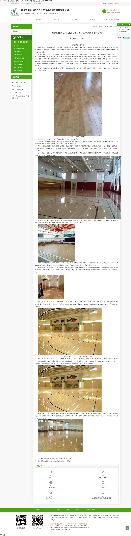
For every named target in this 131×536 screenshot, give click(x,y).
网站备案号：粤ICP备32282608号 (60, 529)
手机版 (104, 3)
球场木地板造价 (18, 67)
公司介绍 (38, 19)
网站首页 (19, 19)
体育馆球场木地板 (19, 58)
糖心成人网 (17, 45)
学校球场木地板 (18, 61)
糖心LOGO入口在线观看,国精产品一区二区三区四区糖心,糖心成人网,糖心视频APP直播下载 (26, 1)
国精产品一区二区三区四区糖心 (22, 42)
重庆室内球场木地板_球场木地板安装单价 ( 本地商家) (56, 461)
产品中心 (56, 19)
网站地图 (117, 3)
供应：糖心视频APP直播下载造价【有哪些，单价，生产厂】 (58, 458)
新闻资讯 (74, 19)
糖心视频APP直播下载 (20, 48)
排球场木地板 (18, 51)
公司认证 (92, 19)
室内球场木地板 (18, 55)
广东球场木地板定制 (97, 56)
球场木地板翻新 (18, 64)
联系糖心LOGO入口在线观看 (111, 19)
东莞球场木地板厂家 (75, 49)
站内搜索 (110, 3)
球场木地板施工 (18, 71)
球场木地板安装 (43, 263)
